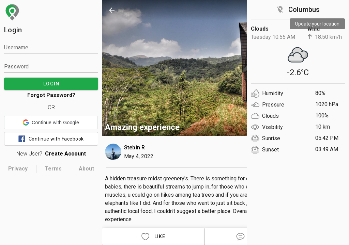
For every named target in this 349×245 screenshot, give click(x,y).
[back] (112, 10)
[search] (264, 10)
